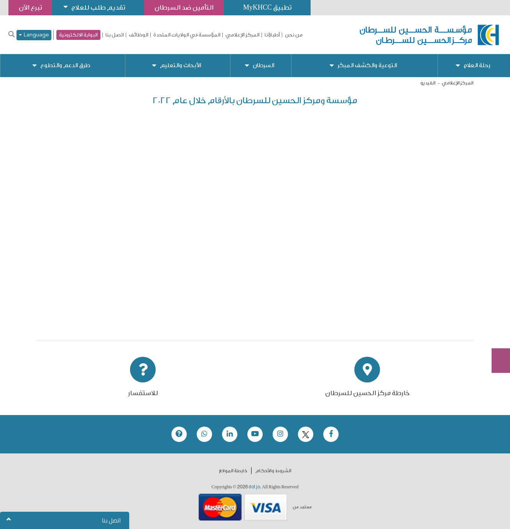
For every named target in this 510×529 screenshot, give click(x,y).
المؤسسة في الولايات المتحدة (186, 35)
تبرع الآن (496, 304)
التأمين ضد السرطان (184, 7)
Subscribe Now (496, 333)
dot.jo (254, 486)
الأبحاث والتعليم (180, 65)
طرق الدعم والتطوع (65, 65)
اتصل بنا (114, 35)
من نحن (294, 35)
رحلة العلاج (477, 65)
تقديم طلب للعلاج (98, 7)
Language (34, 35)
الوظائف (138, 35)
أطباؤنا (272, 35)
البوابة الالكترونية (78, 35)
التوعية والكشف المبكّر (367, 65)
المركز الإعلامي (242, 35)
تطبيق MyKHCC (267, 7)
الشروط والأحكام (273, 470)
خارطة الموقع (233, 470)
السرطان (263, 65)
